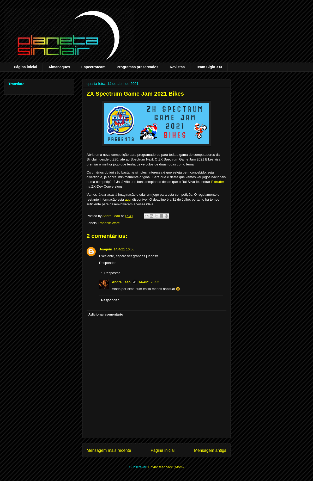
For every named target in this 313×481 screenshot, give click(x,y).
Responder (107, 263)
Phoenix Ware (109, 223)
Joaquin (105, 249)
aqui (128, 199)
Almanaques (59, 67)
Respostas (112, 273)
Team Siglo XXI (209, 67)
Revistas (177, 67)
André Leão (121, 282)
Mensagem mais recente (109, 450)
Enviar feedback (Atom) (166, 467)
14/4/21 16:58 (124, 249)
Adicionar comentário (105, 314)
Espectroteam (93, 67)
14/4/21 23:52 (149, 282)
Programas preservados (137, 67)
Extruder (217, 182)
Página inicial (25, 67)
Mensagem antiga (210, 450)
